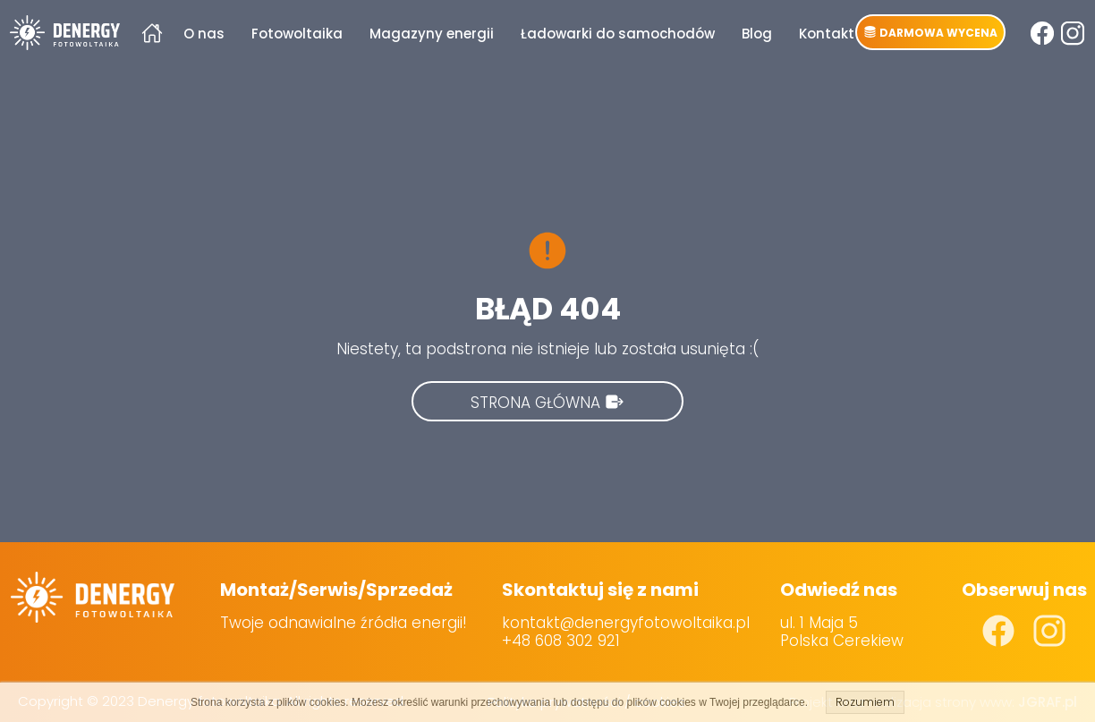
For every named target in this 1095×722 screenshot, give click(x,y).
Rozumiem (865, 701)
